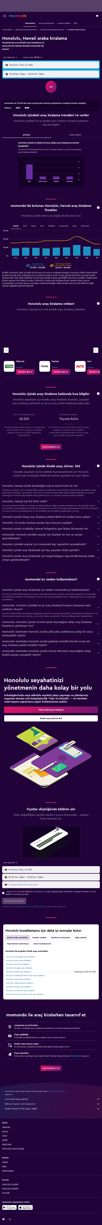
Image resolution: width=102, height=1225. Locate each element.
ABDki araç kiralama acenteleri (26, 29)
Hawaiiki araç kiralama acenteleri (52, 29)
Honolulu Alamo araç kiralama (18, 960)
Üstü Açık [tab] (85, 226)
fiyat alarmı (75, 1056)
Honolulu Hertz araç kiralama (18, 979)
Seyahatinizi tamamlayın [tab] (18, 944)
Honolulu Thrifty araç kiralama (18, 987)
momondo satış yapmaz (52, 1099)
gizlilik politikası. (40, 906)
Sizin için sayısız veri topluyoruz (52, 1104)
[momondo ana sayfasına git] (18, 15)
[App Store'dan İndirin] (25, 1207)
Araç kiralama (7, 29)
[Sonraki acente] (95, 350)
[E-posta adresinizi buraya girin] (54, 885)
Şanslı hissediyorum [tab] (42, 944)
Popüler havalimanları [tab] (60, 938)
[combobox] (10, 57)
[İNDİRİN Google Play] (9, 1207)
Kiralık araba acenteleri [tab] (17, 938)
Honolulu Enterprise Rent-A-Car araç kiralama (25, 976)
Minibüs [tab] (51, 226)
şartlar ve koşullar (25, 906)
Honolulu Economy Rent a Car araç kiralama (25, 994)
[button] (5, 16)
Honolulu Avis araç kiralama (17, 964)
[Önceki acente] (6, 350)
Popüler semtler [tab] (39, 938)
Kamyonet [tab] (63, 226)
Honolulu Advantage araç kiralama (20, 957)
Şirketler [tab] (26, 135)
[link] (25, 372)
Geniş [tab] (33, 226)
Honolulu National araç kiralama (19, 983)
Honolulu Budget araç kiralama (19, 968)
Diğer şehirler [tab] (81, 938)
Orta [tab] (25, 226)
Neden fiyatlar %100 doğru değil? (52, 1108)
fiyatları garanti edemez (56, 1091)
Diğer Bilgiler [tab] (75, 135)
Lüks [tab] (74, 226)
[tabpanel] (51, 165)
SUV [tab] (42, 226)
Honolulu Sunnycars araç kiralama (20, 991)
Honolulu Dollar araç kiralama (18, 972)
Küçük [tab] (16, 226)
